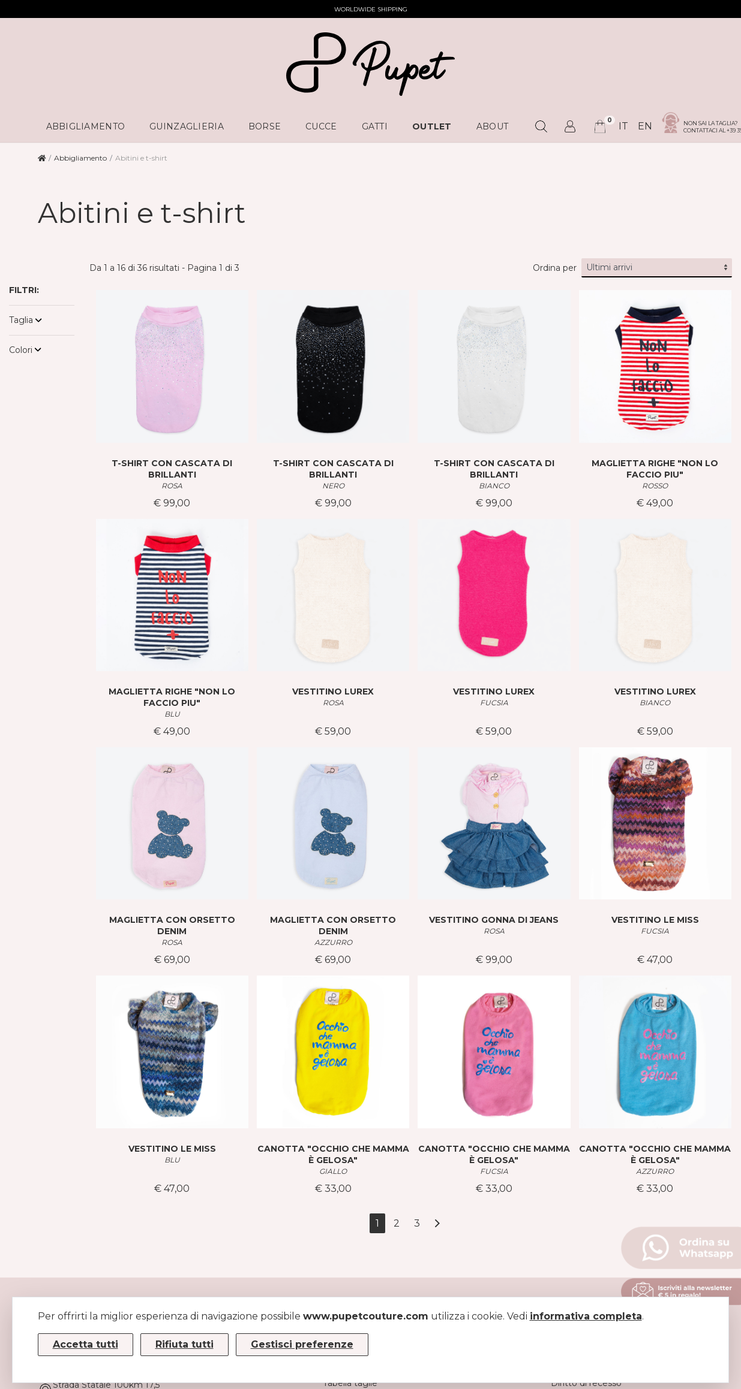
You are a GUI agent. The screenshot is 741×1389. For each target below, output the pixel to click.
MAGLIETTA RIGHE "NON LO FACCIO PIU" (655, 469)
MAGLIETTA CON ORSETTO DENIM (172, 925)
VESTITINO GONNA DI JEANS (494, 919)
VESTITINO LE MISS (655, 919)
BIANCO (494, 485)
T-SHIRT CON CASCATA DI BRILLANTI (172, 469)
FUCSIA (494, 702)
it (623, 126)
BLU (172, 713)
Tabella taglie (350, 1383)
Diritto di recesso (586, 1383)
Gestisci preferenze (302, 1344)
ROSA (171, 485)
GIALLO (333, 1171)
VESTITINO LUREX (333, 691)
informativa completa (586, 1316)
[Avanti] (437, 1223)
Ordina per (555, 267)
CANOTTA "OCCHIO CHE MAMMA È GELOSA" (333, 1154)
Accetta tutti (85, 1344)
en (645, 126)
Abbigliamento (80, 157)
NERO (333, 485)
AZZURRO (333, 942)
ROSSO (655, 485)
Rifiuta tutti (184, 1344)
